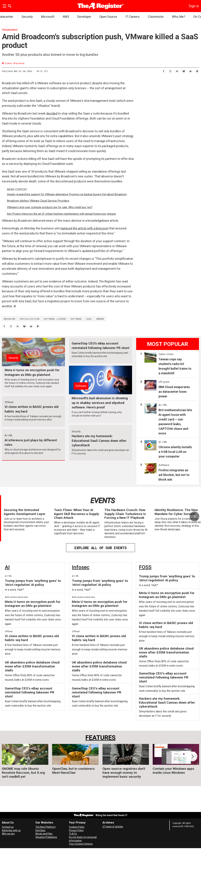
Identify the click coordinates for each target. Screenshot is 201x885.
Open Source (108, 16)
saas (89, 318)
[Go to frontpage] (100, 6)
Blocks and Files (43, 833)
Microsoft (48, 16)
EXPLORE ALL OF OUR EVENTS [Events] (100, 548)
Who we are (8, 833)
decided (51, 113)
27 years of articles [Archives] (112, 826)
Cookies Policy (76, 827)
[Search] (9, 6)
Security (27, 16)
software (76, 318)
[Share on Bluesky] (183, 71)
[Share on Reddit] (190, 71)
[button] (194, 516)
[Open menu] (4, 6)
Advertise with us (11, 830)
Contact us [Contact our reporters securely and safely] (8, 827)
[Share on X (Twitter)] (170, 71)
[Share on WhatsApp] (197, 71)
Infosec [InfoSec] (80, 567)
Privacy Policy (76, 830)
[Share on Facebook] (163, 71)
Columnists (156, 16)
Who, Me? (178, 16)
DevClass (40, 830)
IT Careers (132, 16)
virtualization (29, 318)
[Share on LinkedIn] (177, 71)
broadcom (9, 318)
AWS (66, 16)
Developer (84, 16)
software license (55, 318)
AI (7, 567)
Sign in (194, 6)
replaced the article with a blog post (84, 228)
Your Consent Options (81, 843)
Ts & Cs (73, 833)
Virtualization (10, 29)
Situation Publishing (46, 837)
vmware (100, 318)
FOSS (145, 567)
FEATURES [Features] (100, 737)
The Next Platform (45, 827)
